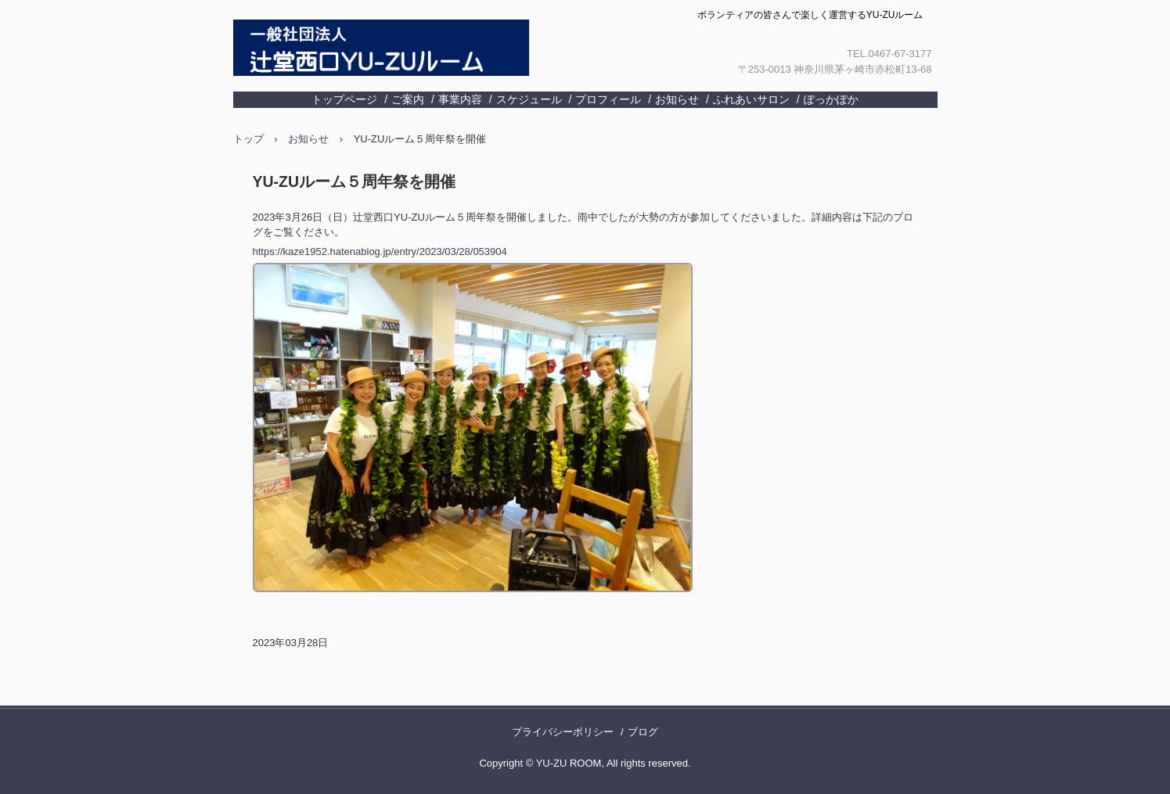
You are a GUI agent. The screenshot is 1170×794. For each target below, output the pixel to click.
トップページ (344, 99)
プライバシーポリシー (563, 732)
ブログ (643, 732)
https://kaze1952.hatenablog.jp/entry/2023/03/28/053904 (380, 251)
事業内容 (460, 99)
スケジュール (529, 99)
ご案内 (407, 99)
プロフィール (608, 99)
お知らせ (677, 99)
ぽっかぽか (831, 99)
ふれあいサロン (751, 99)
